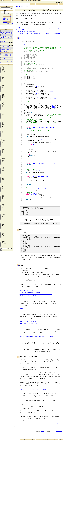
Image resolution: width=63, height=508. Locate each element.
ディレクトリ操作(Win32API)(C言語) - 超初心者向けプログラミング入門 (37, 341)
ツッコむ (59, 429)
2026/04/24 (11, 53)
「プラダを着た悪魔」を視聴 (5, 55)
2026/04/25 (11, 47)
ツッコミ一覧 (55, 3)
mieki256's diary (59, 2)
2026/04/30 (11, 30)
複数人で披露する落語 (4, 43)
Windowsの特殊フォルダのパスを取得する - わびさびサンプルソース (36, 299)
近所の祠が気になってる (4, 58)
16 (5, 19)
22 (4, 20)
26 (8, 20)
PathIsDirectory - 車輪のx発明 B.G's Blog (29, 328)
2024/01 (6, 14)
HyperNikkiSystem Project (58, 441)
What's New (5, 0)
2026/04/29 (11, 34)
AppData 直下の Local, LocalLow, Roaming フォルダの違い (30, 31)
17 (6, 19)
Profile (10, 0)
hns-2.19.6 (51, 441)
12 (8, 18)
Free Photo (35, 0)
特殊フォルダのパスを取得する (27, 295)
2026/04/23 (11, 57)
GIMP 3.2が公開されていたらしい (6, 54)
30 (5, 22)
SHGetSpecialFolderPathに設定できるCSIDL (30, 297)
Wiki (26, 0)
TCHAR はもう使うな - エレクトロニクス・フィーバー (33, 394)
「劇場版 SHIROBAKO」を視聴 (6, 33)
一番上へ (60, 444)
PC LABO (14, 0)
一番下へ (60, 3)
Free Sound (30, 0)
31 (6, 22)
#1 (15, 10)
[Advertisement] (45, 455)
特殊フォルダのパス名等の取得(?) (28, 301)
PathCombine (23, 314)
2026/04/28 (11, 38)
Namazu (42, 436)
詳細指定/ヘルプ (59, 436)
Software (18, 0)
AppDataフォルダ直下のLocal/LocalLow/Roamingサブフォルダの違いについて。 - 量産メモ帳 (38, 33)
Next (9, 14)
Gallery (22, 0)
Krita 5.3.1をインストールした (5, 46)
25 (7, 20)
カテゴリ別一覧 (48, 3)
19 (8, 19)
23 (5, 20)
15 (4, 19)
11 (7, 18)
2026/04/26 (11, 45)
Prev (3, 14)
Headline (27, 444)
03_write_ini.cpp (23, 44)
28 (3, 22)
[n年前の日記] (26, 6)
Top (1, 0)
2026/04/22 (11, 59)
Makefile (22, 205)
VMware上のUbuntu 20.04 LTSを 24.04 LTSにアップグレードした (6, 37)
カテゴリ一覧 (6, 64)
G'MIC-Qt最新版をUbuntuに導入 (6, 32)
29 (4, 22)
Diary (39, 0)
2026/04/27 (11, 42)
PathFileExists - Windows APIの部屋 (28, 326)
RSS (37, 3)
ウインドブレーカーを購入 (5, 51)
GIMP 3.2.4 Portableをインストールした (6, 50)
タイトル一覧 (41, 3)
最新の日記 (33, 3)
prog (18, 10)
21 (3, 20)
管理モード (23, 444)
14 (3, 19)
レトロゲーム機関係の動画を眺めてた (6, 62)
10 (6, 18)
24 (6, 20)
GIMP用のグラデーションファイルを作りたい (6, 41)
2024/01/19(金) (18, 6)
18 (7, 19)
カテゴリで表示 (10, 23)
